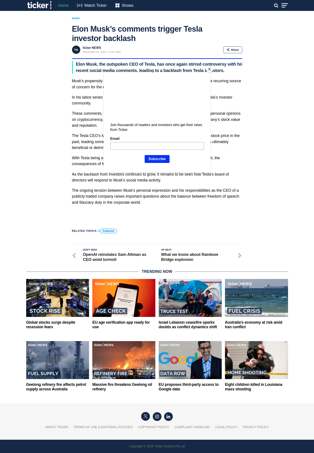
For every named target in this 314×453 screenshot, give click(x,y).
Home (63, 5)
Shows (128, 5)
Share (232, 49)
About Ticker (56, 427)
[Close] (209, 69)
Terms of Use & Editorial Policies (103, 427)
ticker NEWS (92, 48)
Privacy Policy (256, 427)
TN (76, 49)
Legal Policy (226, 427)
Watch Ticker (95, 5)
